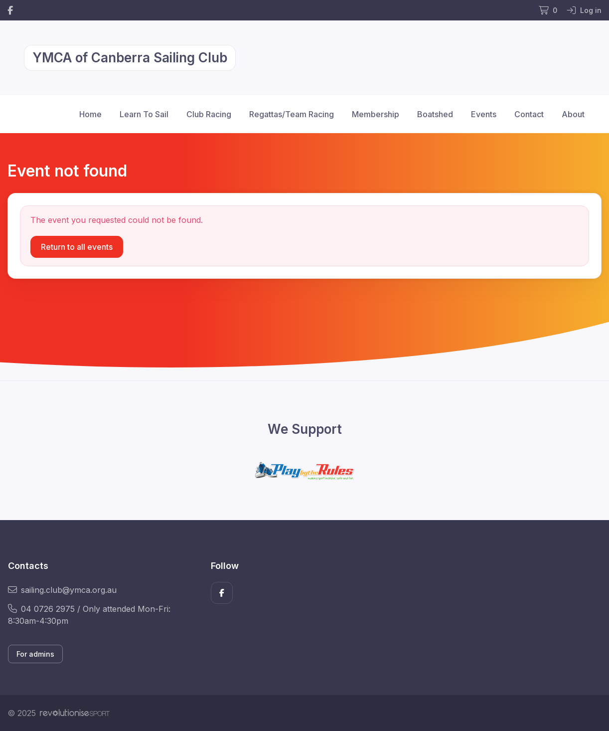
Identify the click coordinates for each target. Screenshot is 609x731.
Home (90, 114)
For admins (35, 654)
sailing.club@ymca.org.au (62, 590)
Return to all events (77, 247)
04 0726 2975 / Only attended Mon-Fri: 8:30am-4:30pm (89, 615)
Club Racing (208, 114)
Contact (529, 114)
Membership (375, 114)
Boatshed (435, 114)
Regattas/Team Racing (291, 114)
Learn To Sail (144, 114)
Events (483, 114)
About (573, 114)
